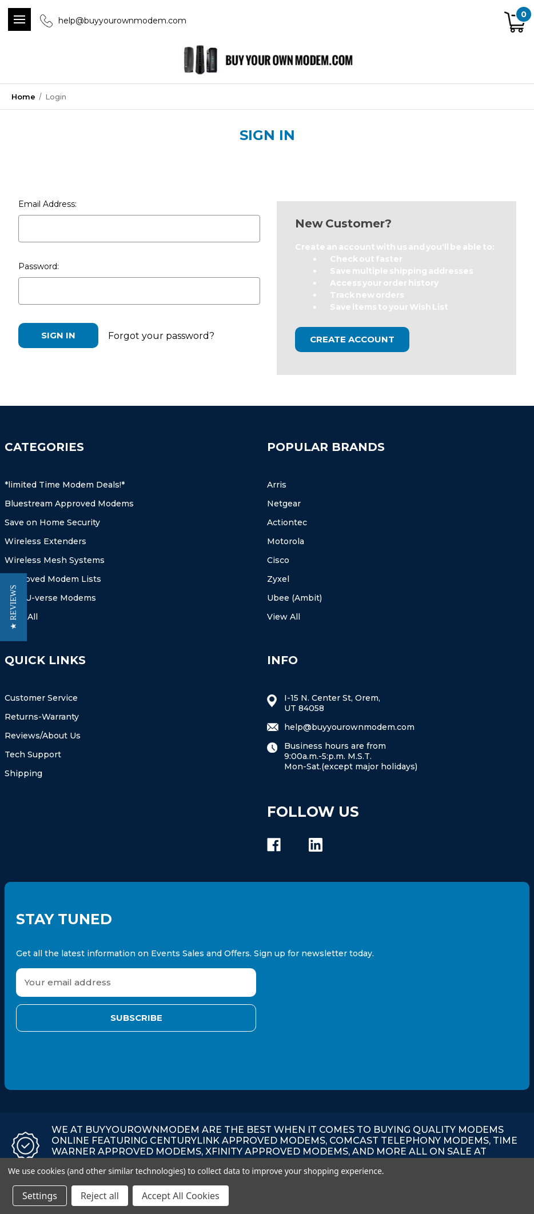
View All (283, 617)
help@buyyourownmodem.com (122, 20)
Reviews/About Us (43, 735)
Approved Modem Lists (53, 579)
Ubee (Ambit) (294, 598)
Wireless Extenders (45, 541)
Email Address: (47, 204)
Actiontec (287, 522)
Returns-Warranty (42, 717)
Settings (39, 1195)
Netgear (284, 503)
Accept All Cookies (181, 1195)
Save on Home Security (52, 522)
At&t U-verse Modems (50, 598)
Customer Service (41, 698)
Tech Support (33, 754)
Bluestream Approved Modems (69, 503)
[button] (13, 607)
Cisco (278, 560)
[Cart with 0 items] (515, 22)
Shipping (23, 773)
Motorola (285, 541)
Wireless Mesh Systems (55, 560)
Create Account (352, 339)
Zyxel (278, 579)
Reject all (100, 1195)
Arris (276, 485)
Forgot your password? (161, 335)
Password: (38, 266)
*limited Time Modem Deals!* (65, 485)
